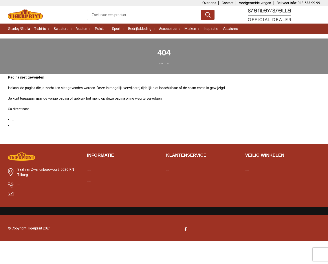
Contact (227, 3)
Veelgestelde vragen (255, 3)
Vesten (81, 29)
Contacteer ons (177, 179)
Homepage (20, 119)
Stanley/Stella (19, 29)
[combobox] (144, 15)
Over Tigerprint (176, 170)
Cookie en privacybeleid (262, 179)
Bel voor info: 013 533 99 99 (298, 3)
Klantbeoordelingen (101, 179)
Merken (190, 29)
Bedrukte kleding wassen (105, 208)
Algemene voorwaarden (262, 170)
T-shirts (40, 29)
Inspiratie (211, 29)
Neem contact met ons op (31, 126)
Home (159, 62)
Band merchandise (100, 217)
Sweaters (61, 29)
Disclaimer (252, 189)
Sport (116, 29)
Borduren (93, 198)
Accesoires (168, 29)
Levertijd (93, 170)
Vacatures (230, 29)
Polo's (99, 29)
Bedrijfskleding (139, 29)
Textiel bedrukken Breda (104, 189)
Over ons (209, 3)
